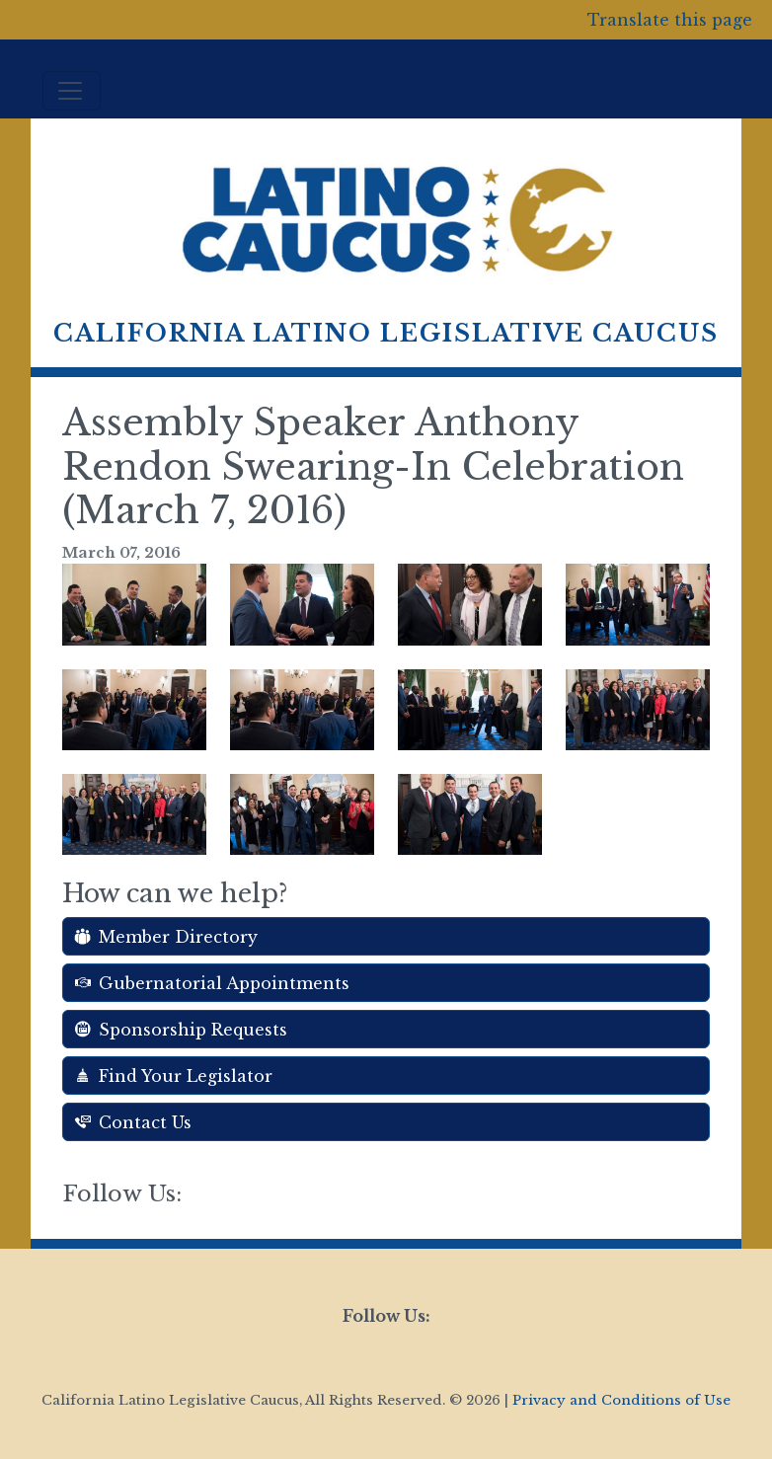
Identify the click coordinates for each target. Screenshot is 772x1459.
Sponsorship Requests (181, 1029)
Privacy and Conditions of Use (621, 1400)
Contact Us (133, 1122)
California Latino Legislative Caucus (386, 333)
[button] (134, 603)
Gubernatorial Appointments (212, 983)
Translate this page (669, 20)
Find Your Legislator (173, 1076)
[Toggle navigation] (71, 91)
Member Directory (166, 937)
